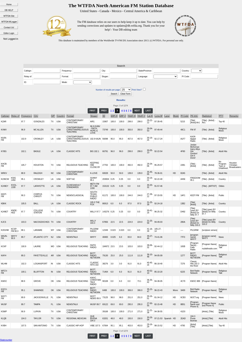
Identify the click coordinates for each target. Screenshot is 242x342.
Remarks (234, 116)
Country (60, 116)
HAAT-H (131, 116)
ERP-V (123, 116)
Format (70, 116)
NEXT (137, 111)
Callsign (5, 116)
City (36, 116)
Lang (167, 116)
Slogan (93, 116)
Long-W (158, 116)
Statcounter (6, 340)
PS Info (194, 116)
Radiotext (206, 116)
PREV (104, 111)
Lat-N (150, 116)
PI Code (184, 116)
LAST (148, 111)
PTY (221, 116)
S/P (53, 116)
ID (104, 116)
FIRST (92, 111)
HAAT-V (141, 116)
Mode (176, 116)
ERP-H (114, 116)
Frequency (27, 116)
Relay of (15, 116)
